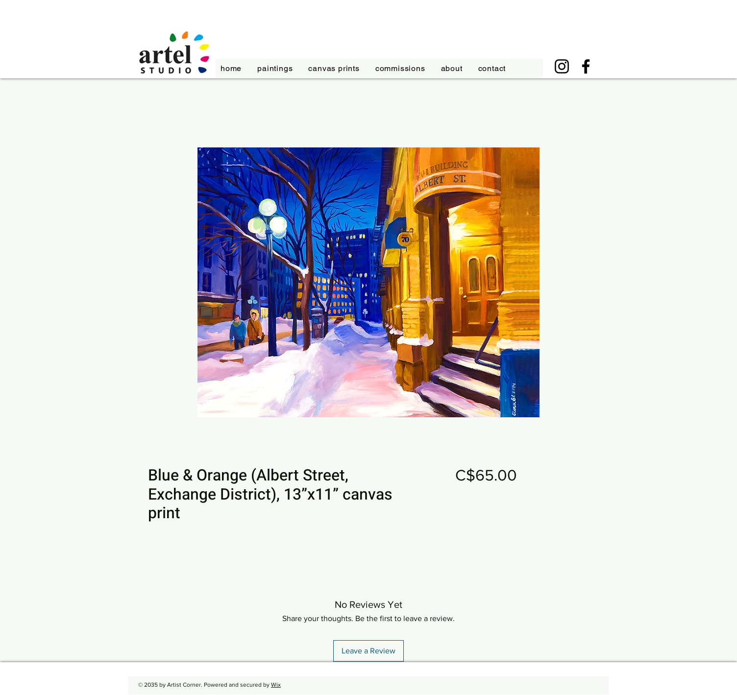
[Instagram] (561, 66)
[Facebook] (585, 66)
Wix (276, 684)
